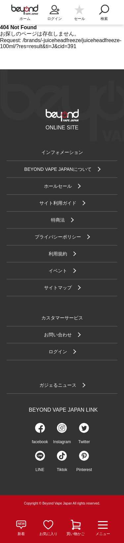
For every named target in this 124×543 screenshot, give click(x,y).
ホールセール (58, 186)
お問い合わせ (58, 334)
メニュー (103, 528)
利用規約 (58, 253)
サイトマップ (58, 287)
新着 (21, 534)
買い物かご (75, 534)
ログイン (54, 10)
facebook (40, 442)
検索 (104, 10)
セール (79, 19)
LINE (39, 469)
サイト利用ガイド (57, 203)
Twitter (84, 442)
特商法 (58, 220)
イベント (58, 270)
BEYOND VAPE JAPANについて (57, 169)
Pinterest (84, 469)
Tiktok (62, 469)
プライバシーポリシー (58, 236)
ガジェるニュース (57, 385)
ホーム (25, 19)
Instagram (62, 442)
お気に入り (48, 534)
